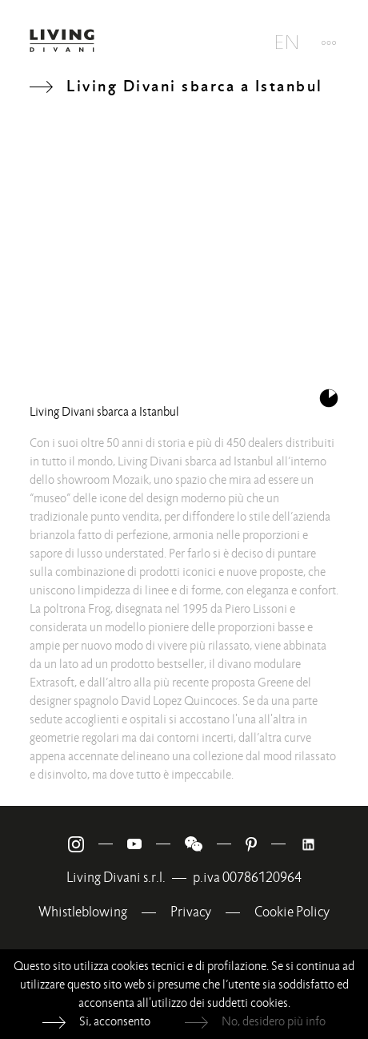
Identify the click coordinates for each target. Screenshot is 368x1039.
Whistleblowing (82, 912)
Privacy (190, 912)
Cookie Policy (292, 912)
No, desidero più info (274, 1021)
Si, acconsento (114, 1021)
